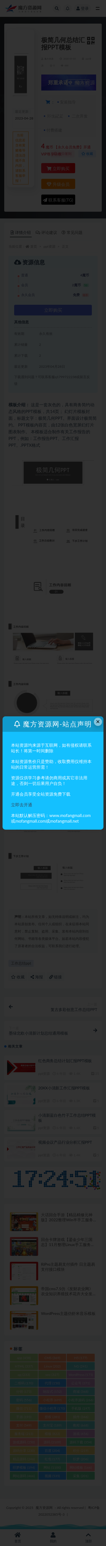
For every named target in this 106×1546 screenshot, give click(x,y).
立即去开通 (21, 804)
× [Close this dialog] (98, 721)
